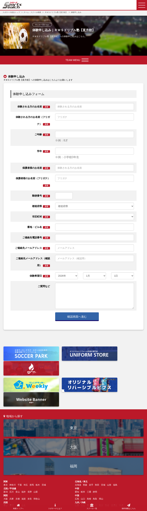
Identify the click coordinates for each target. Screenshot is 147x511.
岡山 (101, 463)
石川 (11, 456)
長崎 (89, 470)
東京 (73, 392)
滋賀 (23, 463)
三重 (89, 456)
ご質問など (44, 286)
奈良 (30, 463)
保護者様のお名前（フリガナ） (33, 182)
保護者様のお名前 (36, 167)
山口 (83, 463)
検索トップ (8, 481)
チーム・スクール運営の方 (70, 481)
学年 (43, 151)
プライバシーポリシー (75, 500)
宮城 (103, 449)
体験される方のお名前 (33, 106)
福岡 (73, 430)
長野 (30, 456)
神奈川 (12, 449)
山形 (109, 449)
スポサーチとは (26, 481)
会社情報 (43, 500)
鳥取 (95, 463)
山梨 (36, 456)
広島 (77, 463)
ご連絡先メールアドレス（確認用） (33, 262)
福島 (115, 449)
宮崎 (107, 470)
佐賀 (83, 470)
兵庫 (11, 463)
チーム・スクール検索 (32, 12)
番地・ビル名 (38, 227)
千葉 (20, 449)
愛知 (77, 456)
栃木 (38, 449)
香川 (11, 470)
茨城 (44, 449)
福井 (23, 456)
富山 (18, 456)
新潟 (5, 456)
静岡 (95, 456)
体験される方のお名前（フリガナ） (33, 121)
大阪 (73, 411)
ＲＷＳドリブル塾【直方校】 (56, 12)
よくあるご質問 (45, 481)
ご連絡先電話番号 (36, 237)
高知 (18, 470)
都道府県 (41, 206)
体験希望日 (40, 275)
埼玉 (26, 449)
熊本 (101, 470)
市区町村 (41, 216)
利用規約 (56, 500)
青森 (85, 449)
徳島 (23, 470)
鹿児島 (114, 470)
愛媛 (5, 470)
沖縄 (121, 470)
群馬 (32, 449)
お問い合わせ (93, 481)
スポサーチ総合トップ (11, 12)
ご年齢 (42, 134)
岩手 (91, 449)
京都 (18, 463)
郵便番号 (41, 195)
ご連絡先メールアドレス (32, 248)
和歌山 (37, 463)
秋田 (97, 449)
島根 (89, 463)
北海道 (78, 449)
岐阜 (83, 456)
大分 (95, 470)
